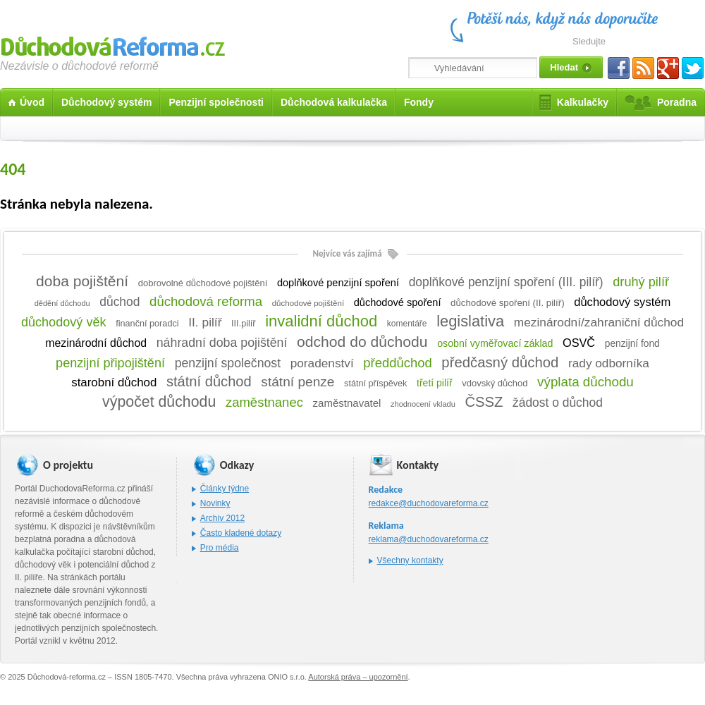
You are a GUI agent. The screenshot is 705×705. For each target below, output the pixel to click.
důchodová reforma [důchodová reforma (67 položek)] (205, 301)
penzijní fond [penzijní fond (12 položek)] (632, 343)
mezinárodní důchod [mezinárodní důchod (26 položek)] (96, 343)
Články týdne (224, 489)
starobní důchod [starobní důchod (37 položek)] (114, 382)
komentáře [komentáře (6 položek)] (407, 324)
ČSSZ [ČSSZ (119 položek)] (484, 402)
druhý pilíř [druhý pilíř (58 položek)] (641, 282)
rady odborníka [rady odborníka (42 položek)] (608, 363)
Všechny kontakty (410, 560)
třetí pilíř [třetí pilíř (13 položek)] (435, 382)
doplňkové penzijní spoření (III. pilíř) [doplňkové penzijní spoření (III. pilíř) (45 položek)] (506, 282)
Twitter (693, 68)
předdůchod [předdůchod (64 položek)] (397, 362)
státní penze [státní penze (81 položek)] (297, 381)
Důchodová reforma (113, 44)
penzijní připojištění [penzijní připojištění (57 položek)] (110, 363)
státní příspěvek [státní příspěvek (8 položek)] (375, 383)
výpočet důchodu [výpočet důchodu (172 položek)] (159, 401)
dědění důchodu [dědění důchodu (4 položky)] (62, 303)
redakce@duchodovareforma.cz (429, 503)
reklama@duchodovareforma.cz (429, 539)
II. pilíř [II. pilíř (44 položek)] (204, 322)
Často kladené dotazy (240, 533)
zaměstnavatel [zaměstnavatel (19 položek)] (347, 403)
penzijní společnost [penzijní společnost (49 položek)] (228, 363)
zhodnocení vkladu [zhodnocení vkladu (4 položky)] (423, 404)
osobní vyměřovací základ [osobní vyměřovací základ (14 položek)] (495, 343)
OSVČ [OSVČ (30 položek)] (579, 342)
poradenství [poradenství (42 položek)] (322, 363)
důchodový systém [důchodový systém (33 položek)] (622, 302)
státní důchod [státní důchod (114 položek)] (209, 381)
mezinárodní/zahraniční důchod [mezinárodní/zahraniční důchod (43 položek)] (599, 322)
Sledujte (589, 41)
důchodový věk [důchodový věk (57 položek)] (63, 322)
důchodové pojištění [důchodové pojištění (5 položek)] (308, 303)
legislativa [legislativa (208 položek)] (470, 321)
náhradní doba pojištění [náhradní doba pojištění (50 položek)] (222, 343)
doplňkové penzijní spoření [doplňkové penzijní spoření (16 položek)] (338, 282)
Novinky (215, 503)
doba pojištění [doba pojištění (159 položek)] (82, 281)
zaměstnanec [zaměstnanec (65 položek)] (264, 402)
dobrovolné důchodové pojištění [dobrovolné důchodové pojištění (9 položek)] (203, 283)
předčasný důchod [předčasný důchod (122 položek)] (499, 362)
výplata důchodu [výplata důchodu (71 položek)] (585, 381)
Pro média (219, 548)
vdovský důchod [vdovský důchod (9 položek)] (494, 383)
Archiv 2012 (222, 518)
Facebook (619, 68)
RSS (643, 68)
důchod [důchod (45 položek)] (119, 302)
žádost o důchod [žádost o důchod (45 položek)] (558, 403)
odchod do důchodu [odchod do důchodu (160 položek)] (362, 341)
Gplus (668, 68)
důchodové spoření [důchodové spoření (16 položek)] (397, 302)
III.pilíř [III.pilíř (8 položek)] (243, 324)
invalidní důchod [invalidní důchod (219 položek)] (321, 321)
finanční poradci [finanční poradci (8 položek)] (147, 324)
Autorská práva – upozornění (357, 677)
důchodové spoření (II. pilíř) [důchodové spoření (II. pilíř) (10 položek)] (507, 303)
